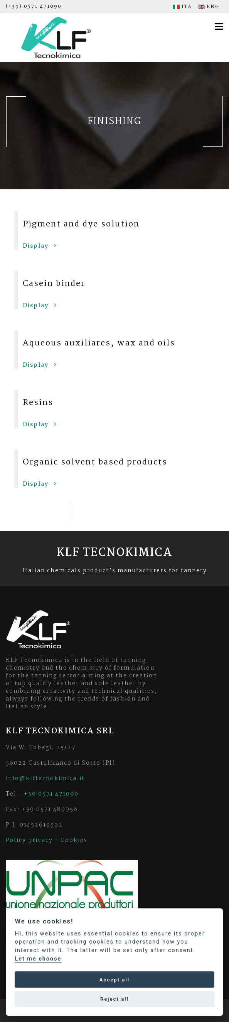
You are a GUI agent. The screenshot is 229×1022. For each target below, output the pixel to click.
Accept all (114, 980)
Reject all (114, 999)
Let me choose (38, 959)
